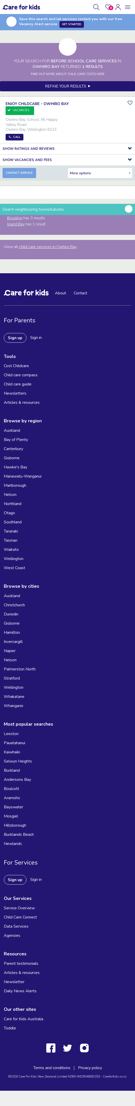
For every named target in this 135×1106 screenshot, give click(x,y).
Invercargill (13, 641)
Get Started (71, 24)
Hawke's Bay (15, 467)
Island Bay (16, 224)
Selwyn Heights (18, 761)
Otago (9, 513)
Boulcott (11, 789)
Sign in (36, 337)
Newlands (13, 843)
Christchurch (14, 605)
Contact (80, 293)
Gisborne (12, 458)
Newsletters (15, 393)
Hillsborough (15, 825)
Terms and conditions (51, 1068)
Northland (12, 504)
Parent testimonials (21, 963)
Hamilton (12, 632)
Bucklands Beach (19, 834)
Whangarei (13, 706)
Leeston (11, 734)
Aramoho (12, 798)
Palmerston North (20, 669)
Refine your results (67, 86)
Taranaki (11, 531)
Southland (13, 522)
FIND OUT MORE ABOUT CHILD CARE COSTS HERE (67, 74)
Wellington (13, 559)
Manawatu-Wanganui (22, 476)
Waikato (11, 549)
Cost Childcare (16, 366)
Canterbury (13, 449)
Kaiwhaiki (12, 752)
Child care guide (18, 384)
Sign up (15, 338)
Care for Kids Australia (23, 1019)
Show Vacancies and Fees (27, 160)
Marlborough (15, 485)
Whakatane (14, 696)
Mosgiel (11, 816)
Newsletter (14, 982)
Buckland (12, 770)
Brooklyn (14, 218)
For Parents (19, 320)
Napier (10, 651)
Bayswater (13, 807)
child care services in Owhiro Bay (48, 247)
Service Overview (19, 908)
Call (16, 137)
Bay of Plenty (16, 439)
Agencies (12, 935)
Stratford (12, 678)
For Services (21, 862)
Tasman (10, 540)
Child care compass (21, 375)
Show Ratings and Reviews (29, 149)
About (60, 293)
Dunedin (11, 614)
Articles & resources (22, 402)
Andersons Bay (17, 779)
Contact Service (19, 173)
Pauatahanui (14, 743)
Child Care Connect (20, 917)
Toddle (10, 1028)
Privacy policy (90, 1068)
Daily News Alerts (20, 991)
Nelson (10, 494)
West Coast (14, 568)
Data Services (16, 926)
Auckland (12, 430)
